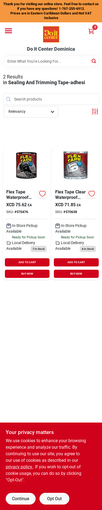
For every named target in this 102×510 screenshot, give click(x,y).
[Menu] (8, 30)
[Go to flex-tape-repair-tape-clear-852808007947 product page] (75, 213)
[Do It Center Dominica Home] (51, 34)
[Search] (94, 60)
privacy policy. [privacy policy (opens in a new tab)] (19, 466)
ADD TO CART (27, 262)
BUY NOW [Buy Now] (27, 273)
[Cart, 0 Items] (91, 31)
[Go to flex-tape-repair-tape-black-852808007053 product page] (26, 213)
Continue (20, 498)
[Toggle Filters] (95, 111)
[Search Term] (51, 61)
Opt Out (54, 498)
